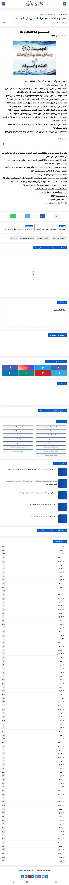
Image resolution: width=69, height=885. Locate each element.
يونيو (60, 568)
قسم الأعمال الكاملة (27, 238)
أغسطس (59, 561)
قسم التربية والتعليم (51, 443)
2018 (62, 835)
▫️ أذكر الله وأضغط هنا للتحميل (56, 203)
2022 (62, 668)
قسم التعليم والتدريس (18, 443)
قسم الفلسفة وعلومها (51, 451)
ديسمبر (60, 557)
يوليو (60, 565)
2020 (62, 738)
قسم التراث (51, 439)
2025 (62, 554)
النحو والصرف (51, 431)
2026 (62, 546)
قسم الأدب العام (51, 435)
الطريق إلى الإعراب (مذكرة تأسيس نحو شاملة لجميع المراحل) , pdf (38, 492)
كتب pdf (14, 238)
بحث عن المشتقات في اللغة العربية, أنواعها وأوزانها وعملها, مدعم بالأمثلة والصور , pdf (32, 469)
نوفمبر (60, 598)
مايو (60, 572)
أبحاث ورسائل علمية (60, 14)
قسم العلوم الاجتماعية (51, 447)
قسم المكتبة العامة (51, 455)
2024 (62, 591)
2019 (62, 787)
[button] (42, 216)
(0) (4, 22)
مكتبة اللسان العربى (24, 870)
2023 (62, 639)
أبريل (61, 576)
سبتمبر (60, 605)
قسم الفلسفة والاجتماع (18, 447)
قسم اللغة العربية (18, 451)
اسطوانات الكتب (18, 427)
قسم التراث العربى (18, 439)
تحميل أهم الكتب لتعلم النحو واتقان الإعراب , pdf (43, 504)
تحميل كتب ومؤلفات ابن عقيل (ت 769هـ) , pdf (44, 516)
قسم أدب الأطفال (18, 431)
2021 (62, 698)
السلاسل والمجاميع (46, 14)
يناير (61, 550)
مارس (60, 579)
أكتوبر (60, 602)
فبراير (60, 583)
